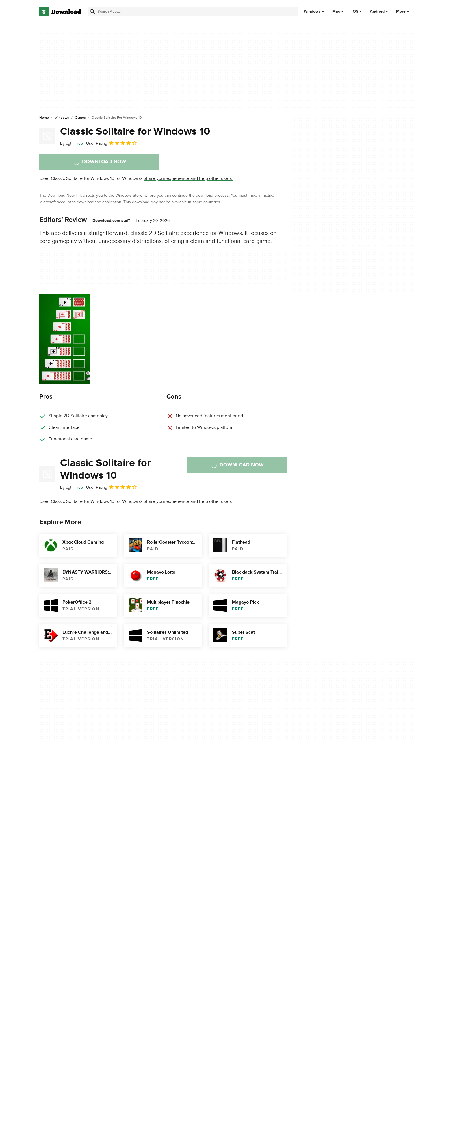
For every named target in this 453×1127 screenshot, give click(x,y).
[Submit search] (92, 11)
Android (377, 12)
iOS (355, 12)
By (65, 143)
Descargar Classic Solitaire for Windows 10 (81, 927)
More (403, 11)
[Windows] (62, 118)
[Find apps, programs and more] (193, 11)
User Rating (111, 143)
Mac (336, 12)
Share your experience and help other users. (188, 178)
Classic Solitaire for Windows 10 (135, 131)
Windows (312, 12)
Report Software (163, 889)
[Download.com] (60, 11)
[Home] (44, 118)
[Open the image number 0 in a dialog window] (64, 339)
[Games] (80, 118)
